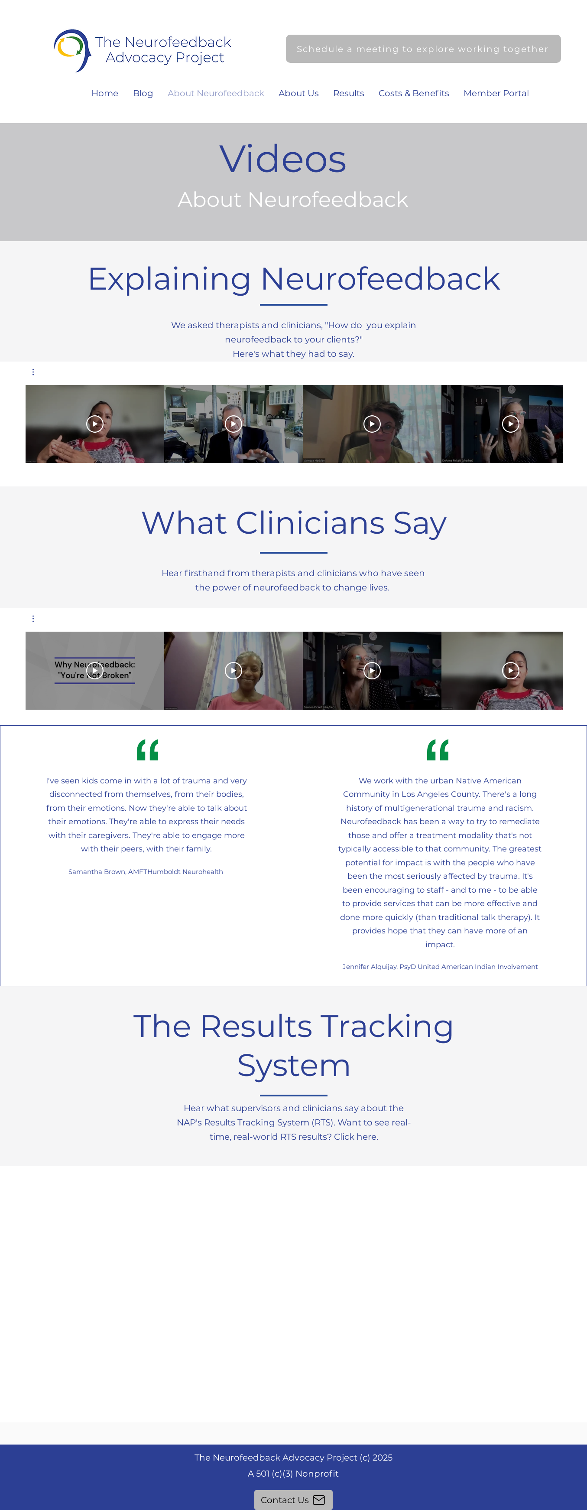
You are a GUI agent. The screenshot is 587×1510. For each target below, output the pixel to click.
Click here (355, 1137)
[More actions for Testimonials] (37, 619)
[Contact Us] (293, 1500)
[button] (37, 372)
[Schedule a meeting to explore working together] (423, 49)
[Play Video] (95, 424)
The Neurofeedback (238, 1457)
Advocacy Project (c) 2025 (337, 1457)
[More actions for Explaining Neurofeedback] (37, 372)
